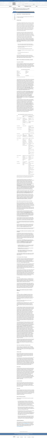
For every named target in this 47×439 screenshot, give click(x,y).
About (36, 6)
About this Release (15, 14)
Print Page (16, 12)
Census (19, 6)
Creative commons (14, 436)
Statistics (10, 6)
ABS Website (28, 434)
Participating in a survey (28, 6)
